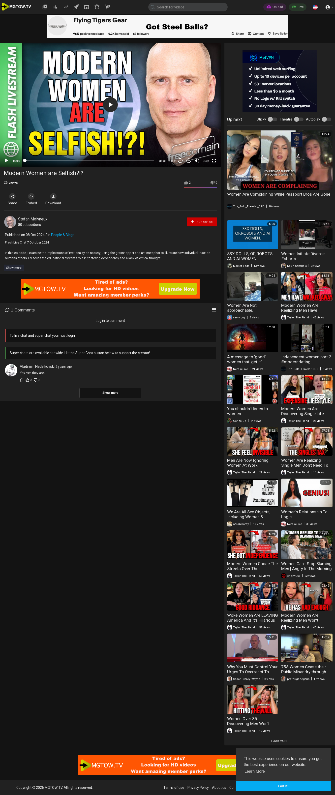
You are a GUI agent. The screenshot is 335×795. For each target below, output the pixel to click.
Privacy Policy (198, 788)
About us (219, 788)
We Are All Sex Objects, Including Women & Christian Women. (248, 516)
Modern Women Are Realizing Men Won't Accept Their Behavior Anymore (301, 623)
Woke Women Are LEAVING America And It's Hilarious (252, 618)
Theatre (286, 119)
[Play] (6, 160)
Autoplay (313, 119)
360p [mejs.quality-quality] (206, 160)
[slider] (89, 160)
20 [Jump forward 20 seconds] (188, 160)
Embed (32, 199)
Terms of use (173, 788)
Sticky (261, 119)
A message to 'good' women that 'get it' (246, 359)
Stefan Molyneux (32, 219)
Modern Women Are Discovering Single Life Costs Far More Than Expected (302, 416)
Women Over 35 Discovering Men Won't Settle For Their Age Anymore (248, 726)
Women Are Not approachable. (242, 308)
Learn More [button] (254, 771)
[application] (110, 105)
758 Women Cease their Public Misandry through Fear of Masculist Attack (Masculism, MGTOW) (304, 674)
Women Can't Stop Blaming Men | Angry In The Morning (306, 566)
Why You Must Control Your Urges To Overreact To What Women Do (252, 671)
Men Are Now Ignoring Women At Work (248, 463)
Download (56, 199)
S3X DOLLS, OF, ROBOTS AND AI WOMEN (250, 256)
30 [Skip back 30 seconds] (180, 160)
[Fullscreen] (214, 160)
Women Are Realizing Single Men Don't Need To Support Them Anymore (304, 465)
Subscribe (201, 221)
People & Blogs (62, 235)
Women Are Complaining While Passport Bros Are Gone (278, 194)
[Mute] (197, 160)
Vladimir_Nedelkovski (37, 366)
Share (13, 199)
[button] (315, 7)
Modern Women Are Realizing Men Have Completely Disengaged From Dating (303, 313)
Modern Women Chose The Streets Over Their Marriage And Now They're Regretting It (252, 571)
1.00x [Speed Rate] (172, 160)
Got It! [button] (283, 786)
